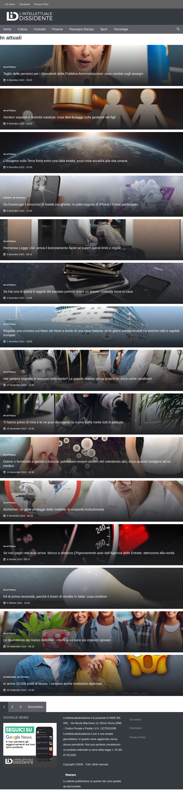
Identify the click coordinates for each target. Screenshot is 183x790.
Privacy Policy (41, 4)
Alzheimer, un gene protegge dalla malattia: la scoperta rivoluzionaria (53, 509)
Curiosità (40, 29)
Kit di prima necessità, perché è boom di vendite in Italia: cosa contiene (55, 596)
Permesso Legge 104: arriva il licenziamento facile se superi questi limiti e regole (62, 248)
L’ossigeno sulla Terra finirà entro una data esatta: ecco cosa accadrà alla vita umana (65, 161)
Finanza (57, 29)
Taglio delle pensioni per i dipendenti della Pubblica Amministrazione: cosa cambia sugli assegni (73, 73)
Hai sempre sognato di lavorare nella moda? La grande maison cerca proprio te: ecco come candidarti (77, 378)
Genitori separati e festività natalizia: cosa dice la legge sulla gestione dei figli (59, 117)
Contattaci (116, 764)
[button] (178, 29)
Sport (103, 29)
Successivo (35, 706)
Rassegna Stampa (81, 29)
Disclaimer (24, 4)
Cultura (22, 29)
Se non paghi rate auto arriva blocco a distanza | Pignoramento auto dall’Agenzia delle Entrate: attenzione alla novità (88, 553)
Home (7, 29)
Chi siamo (10, 4)
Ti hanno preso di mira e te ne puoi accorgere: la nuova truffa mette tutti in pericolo (63, 422)
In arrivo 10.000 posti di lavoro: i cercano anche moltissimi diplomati (52, 683)
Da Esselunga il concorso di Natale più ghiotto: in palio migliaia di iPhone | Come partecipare (70, 204)
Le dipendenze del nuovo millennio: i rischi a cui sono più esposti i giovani (57, 640)
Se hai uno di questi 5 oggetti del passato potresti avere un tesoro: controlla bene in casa (68, 291)
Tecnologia (121, 29)
